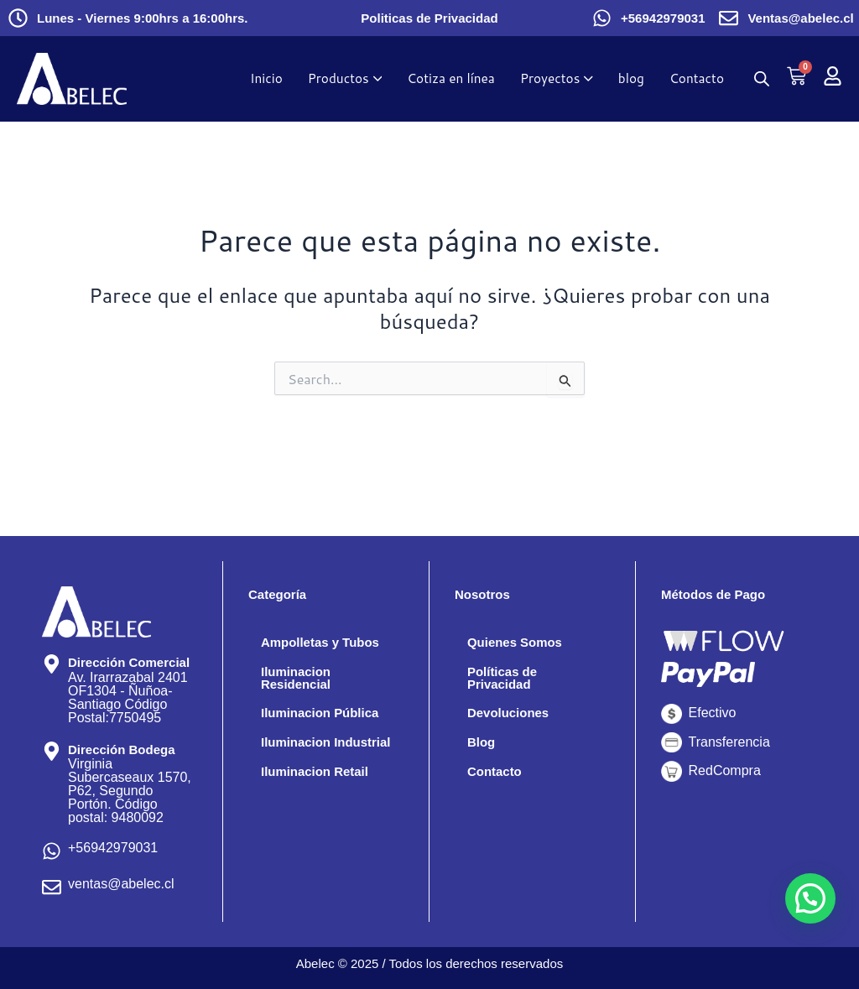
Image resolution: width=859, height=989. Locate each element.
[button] (810, 898)
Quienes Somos (518, 643)
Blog (482, 747)
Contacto (496, 777)
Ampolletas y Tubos (324, 643)
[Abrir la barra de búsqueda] (761, 79)
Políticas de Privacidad (504, 680)
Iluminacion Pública (324, 717)
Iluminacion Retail (318, 790)
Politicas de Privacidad (429, 18)
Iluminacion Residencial (298, 680)
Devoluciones (510, 717)
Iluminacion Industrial (298, 754)
